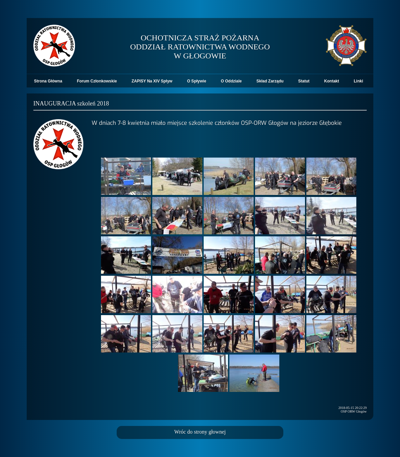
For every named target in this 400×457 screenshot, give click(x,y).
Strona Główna (48, 81)
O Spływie (196, 81)
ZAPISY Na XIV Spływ (152, 81)
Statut (304, 81)
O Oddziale (231, 81)
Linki (358, 81)
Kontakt (331, 81)
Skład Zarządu (269, 81)
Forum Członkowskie (97, 81)
